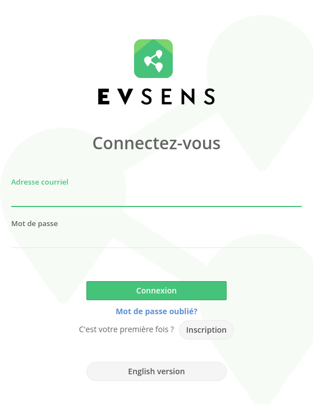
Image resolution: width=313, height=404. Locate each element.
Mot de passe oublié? (156, 311)
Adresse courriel (39, 182)
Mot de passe (34, 223)
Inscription (206, 329)
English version (156, 371)
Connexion (156, 290)
